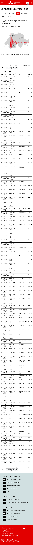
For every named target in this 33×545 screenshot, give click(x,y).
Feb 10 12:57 (5, 399)
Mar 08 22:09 (5, 380)
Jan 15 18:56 (5, 143)
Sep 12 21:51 (5, 322)
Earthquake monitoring (13, 513)
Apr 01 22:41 (5, 454)
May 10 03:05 (5, 450)
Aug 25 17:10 (5, 291)
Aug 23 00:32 (5, 186)
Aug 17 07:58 (5, 391)
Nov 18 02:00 (5, 194)
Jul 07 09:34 (5, 333)
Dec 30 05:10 (5, 279)
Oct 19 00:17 (5, 415)
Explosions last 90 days (13, 485)
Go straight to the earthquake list (11, 26)
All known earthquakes (13, 492)
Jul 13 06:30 (5, 353)
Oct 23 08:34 (5, 209)
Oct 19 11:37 (5, 345)
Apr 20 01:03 (5, 131)
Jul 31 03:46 (5, 337)
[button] (2, 3)
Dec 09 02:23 (5, 326)
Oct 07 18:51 (5, 294)
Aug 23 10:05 (5, 225)
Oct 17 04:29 (5, 201)
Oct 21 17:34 (5, 139)
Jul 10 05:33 (5, 376)
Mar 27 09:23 (5, 302)
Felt (13, 13)
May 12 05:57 (5, 442)
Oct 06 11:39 (5, 197)
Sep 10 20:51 (5, 287)
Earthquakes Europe (12, 516)
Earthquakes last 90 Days (14, 479)
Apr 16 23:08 (5, 461)
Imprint (3, 539)
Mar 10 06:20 (5, 318)
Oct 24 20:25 (5, 283)
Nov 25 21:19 (5, 190)
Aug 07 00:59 (5, 426)
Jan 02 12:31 (5, 135)
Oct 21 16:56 (5, 151)
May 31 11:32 (5, 384)
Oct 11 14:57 (5, 360)
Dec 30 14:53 (5, 430)
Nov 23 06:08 (5, 306)
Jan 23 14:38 (5, 314)
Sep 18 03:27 (5, 419)
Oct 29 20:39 (5, 446)
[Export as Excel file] (13, 68)
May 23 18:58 (5, 205)
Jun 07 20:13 (5, 357)
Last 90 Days (6, 13)
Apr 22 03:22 (5, 423)
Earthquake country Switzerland (16, 510)
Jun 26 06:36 (5, 438)
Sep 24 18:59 (5, 298)
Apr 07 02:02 (5, 457)
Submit (9, 68)
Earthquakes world (12, 519)
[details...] (6, 77)
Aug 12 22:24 (5, 213)
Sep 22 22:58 (5, 217)
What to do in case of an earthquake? (17, 502)
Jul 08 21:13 (5, 411)
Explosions (24, 13)
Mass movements (7, 16)
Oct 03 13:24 (5, 341)
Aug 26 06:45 (5, 182)
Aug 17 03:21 (5, 372)
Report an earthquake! (13, 499)
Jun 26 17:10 (5, 147)
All (18, 13)
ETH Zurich (16, 541)
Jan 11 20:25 (5, 329)
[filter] (2, 74)
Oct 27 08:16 (5, 364)
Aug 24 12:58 (5, 310)
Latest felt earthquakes (13, 482)
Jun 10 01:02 (5, 434)
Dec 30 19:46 (5, 395)
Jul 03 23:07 (5, 407)
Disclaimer (10, 539)
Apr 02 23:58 (5, 368)
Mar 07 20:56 (5, 403)
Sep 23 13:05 (5, 221)
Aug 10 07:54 (5, 388)
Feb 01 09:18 (5, 349)
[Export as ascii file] (17, 68)
